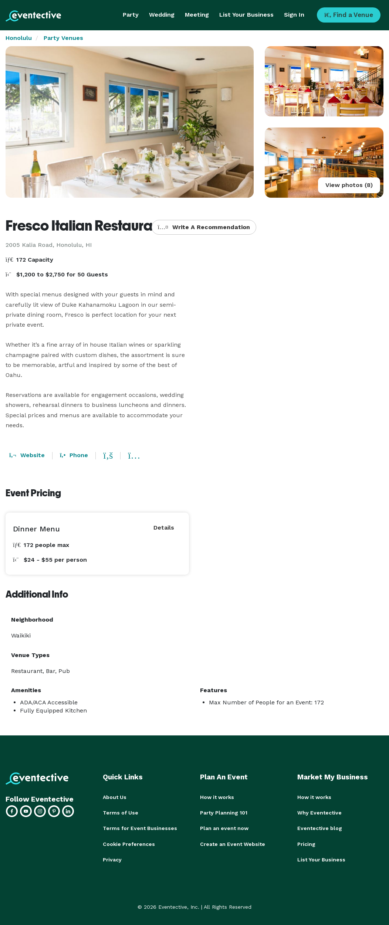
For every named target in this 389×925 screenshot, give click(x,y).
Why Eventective (319, 813)
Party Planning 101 (223, 813)
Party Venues (63, 37)
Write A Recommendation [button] (204, 227)
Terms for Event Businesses (140, 828)
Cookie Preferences (129, 844)
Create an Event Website (232, 844)
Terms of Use (120, 813)
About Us (114, 797)
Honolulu (19, 37)
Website (27, 455)
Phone (74, 455)
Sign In (294, 14)
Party (131, 14)
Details (163, 527)
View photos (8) (349, 184)
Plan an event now (224, 828)
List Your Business (246, 14)
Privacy (112, 859)
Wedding (162, 14)
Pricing (306, 844)
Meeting (197, 14)
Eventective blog (319, 828)
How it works (217, 797)
